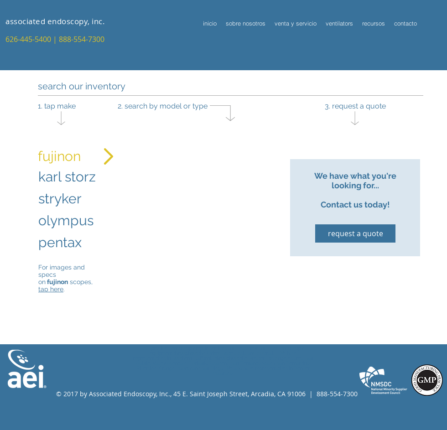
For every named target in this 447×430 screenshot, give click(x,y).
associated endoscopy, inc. (55, 21)
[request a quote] (355, 233)
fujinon (59, 156)
